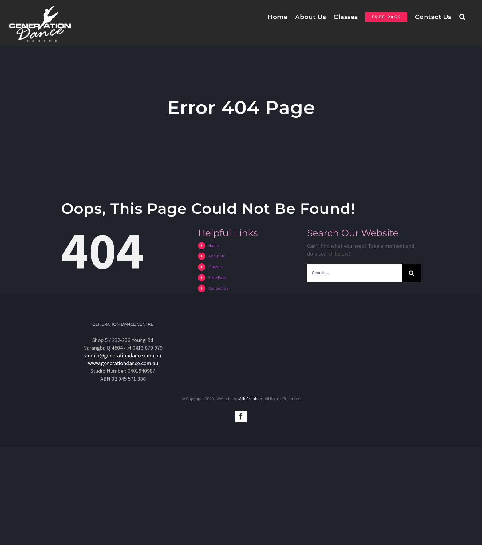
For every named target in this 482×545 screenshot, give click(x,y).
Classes (215, 266)
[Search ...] (354, 273)
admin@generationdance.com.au (123, 355)
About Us (216, 256)
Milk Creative (250, 398)
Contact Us (218, 288)
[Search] (462, 16)
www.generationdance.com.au (123, 363)
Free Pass (217, 277)
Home (213, 245)
